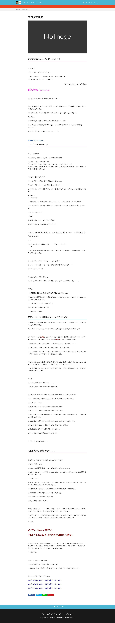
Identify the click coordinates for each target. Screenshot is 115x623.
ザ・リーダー (30, 2)
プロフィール (38, 2)
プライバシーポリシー (57, 614)
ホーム (24, 2)
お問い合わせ (69, 614)
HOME (18, 9)
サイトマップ (45, 614)
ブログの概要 (25, 9)
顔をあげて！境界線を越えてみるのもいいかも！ (62, 617)
